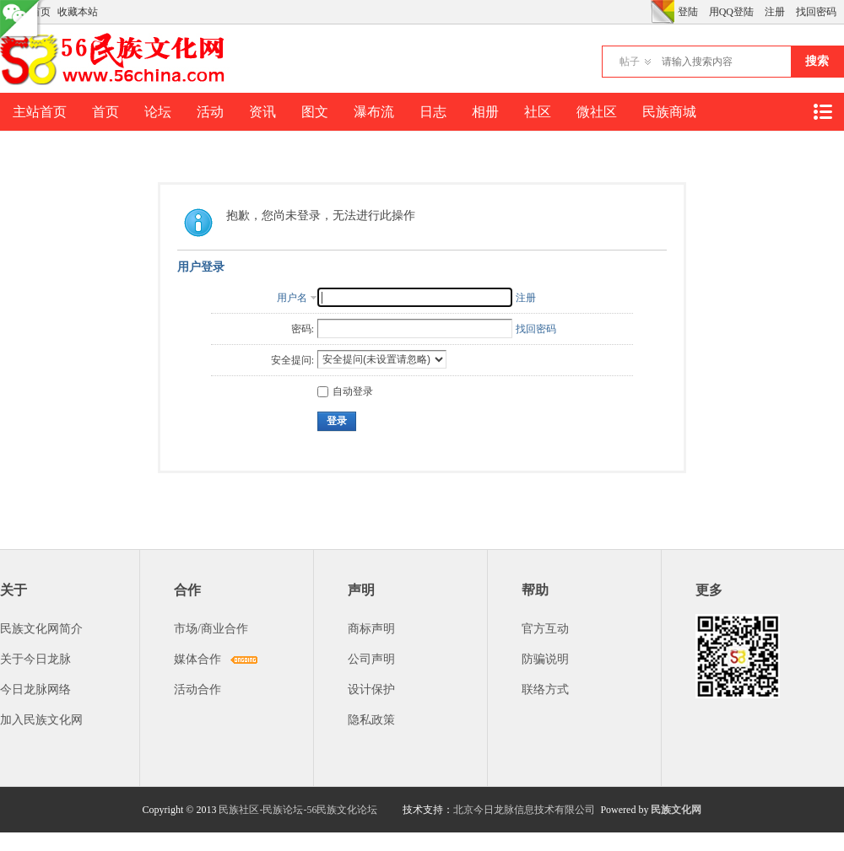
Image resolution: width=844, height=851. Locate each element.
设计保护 (371, 689)
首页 (105, 112)
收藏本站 (77, 12)
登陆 (688, 12)
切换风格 (662, 12)
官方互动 (545, 628)
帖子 (629, 61)
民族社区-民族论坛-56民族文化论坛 (298, 810)
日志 (432, 112)
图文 (314, 112)
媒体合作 (197, 659)
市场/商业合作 (211, 628)
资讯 (262, 112)
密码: (302, 329)
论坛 (157, 112)
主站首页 (40, 112)
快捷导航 (822, 111)
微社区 (596, 112)
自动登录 (345, 391)
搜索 (817, 61)
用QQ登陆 (731, 12)
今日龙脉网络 (35, 689)
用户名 (292, 298)
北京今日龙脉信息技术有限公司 (524, 810)
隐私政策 (371, 720)
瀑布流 (374, 112)
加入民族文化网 (41, 720)
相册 (485, 112)
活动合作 (197, 689)
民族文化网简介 (41, 628)
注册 (775, 12)
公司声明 (371, 659)
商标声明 (371, 628)
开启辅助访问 (646, 11)
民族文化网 (676, 810)
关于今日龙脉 (35, 659)
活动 (210, 112)
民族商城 (669, 112)
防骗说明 (545, 659)
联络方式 (545, 689)
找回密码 (816, 12)
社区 (537, 112)
